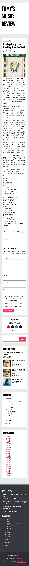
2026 (7, 436)
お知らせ (7, 424)
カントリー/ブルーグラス (15, 402)
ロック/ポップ (7, 40)
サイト (5, 289)
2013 (7, 460)
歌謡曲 (10, 413)
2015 (7, 457)
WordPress (20, 559)
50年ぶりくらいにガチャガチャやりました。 (14, 495)
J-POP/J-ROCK (12, 411)
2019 (7, 449)
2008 (7, 470)
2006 (7, 474)
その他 (10, 415)
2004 (7, 475)
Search (22, 339)
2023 (7, 442)
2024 (7, 440)
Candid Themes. (21, 562)
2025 (7, 438)
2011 (7, 464)
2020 (7, 447)
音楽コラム (8, 421)
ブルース (10, 407)
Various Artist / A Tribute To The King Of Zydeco (15, 503)
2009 (7, 468)
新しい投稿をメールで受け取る (13, 307)
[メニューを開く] (14, 31)
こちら (15, 330)
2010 (7, 466)
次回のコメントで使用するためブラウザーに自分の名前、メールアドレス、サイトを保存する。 (15, 298)
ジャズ (10, 405)
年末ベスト (8, 418)
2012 (7, 462)
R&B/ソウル (11, 404)
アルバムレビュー (10, 398)
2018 (7, 451)
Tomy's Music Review (8, 16)
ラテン (10, 409)
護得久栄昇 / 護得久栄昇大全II (18, 361)
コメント (6, 258)
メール (5, 282)
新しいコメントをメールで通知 (13, 303)
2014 (7, 459)
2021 (7, 445)
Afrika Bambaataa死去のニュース (12, 499)
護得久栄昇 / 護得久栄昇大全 (18, 371)
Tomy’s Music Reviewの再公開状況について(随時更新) (14, 353)
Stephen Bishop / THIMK (10, 511)
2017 (7, 453)
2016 (7, 455)
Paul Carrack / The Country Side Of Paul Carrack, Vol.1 (14, 507)
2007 (7, 472)
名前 (5, 275)
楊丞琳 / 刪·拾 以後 (17, 379)
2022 (7, 443)
